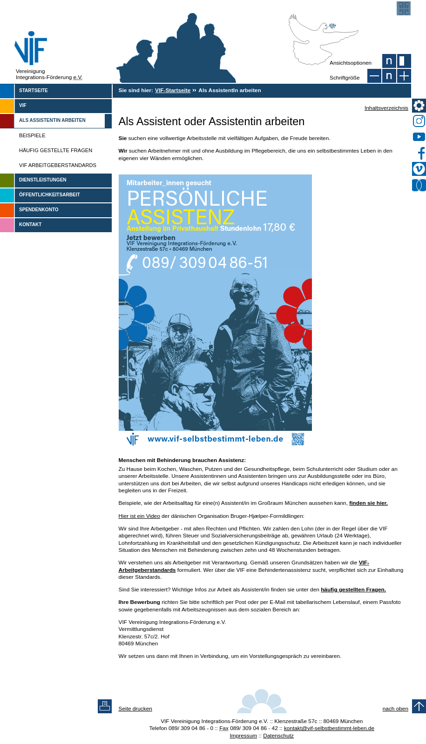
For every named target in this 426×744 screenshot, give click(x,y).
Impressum (243, 735)
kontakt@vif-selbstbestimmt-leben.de (329, 728)
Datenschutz (278, 735)
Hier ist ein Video (139, 516)
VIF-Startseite (172, 90)
